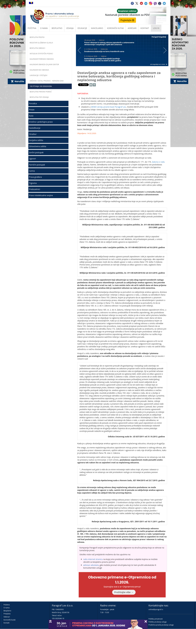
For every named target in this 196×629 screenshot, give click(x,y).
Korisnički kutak (10, 620)
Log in (156, 28)
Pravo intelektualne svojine (41, 195)
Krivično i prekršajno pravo (41, 122)
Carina (32, 171)
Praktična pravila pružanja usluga (161, 625)
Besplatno (57, 28)
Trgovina (33, 183)
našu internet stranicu (93, 559)
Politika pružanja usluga (157, 622)
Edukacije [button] (82, 28)
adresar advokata (91, 565)
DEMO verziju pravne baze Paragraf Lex (108, 107)
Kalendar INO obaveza (39, 70)
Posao (31, 109)
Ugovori (32, 158)
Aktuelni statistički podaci (41, 53)
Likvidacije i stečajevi (38, 75)
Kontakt (6, 623)
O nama (44, 28)
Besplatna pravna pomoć (41, 92)
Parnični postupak (37, 164)
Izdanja (70, 28)
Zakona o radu (158, 162)
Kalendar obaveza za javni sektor (44, 64)
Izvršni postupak (36, 152)
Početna (32, 28)
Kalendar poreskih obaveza (42, 59)
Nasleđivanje (34, 128)
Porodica (33, 103)
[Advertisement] (50, 221)
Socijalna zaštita (36, 140)
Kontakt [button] (144, 28)
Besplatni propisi (37, 37)
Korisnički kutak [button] (115, 28)
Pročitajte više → (123, 592)
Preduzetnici (34, 189)
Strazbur (33, 134)
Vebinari (7, 617)
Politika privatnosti (155, 619)
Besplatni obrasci (37, 48)
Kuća (31, 115)
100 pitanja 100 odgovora (41, 86)
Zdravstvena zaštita (37, 146)
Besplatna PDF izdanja (39, 97)
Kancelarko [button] (97, 28)
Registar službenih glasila (41, 43)
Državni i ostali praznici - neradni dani (47, 81)
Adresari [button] (132, 28)
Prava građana (35, 177)
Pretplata (7, 614)
